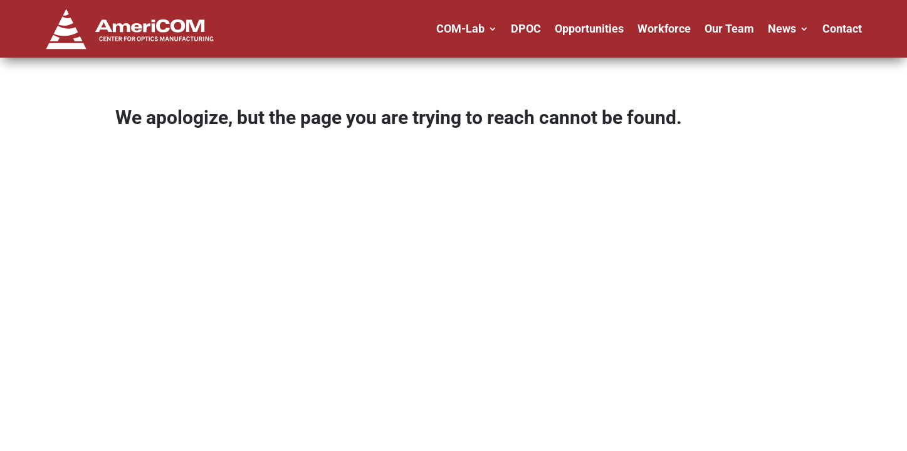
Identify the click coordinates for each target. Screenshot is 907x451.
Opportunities (589, 28)
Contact (842, 28)
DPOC (526, 28)
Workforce (664, 28)
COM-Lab (460, 28)
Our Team (729, 28)
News (782, 28)
